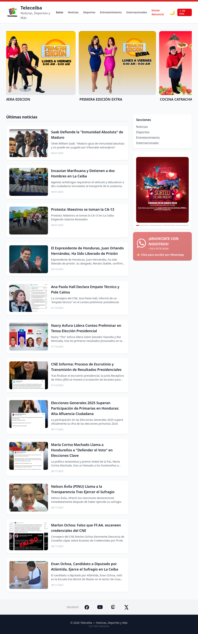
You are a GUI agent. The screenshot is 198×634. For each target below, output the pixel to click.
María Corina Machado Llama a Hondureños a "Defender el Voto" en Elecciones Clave (82, 450)
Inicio (59, 12)
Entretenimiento (111, 12)
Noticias (73, 12)
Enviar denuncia (158, 12)
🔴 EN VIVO (182, 12)
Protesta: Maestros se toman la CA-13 (82, 209)
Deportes (89, 12)
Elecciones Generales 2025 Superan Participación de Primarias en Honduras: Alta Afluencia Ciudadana (85, 408)
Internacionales (136, 12)
